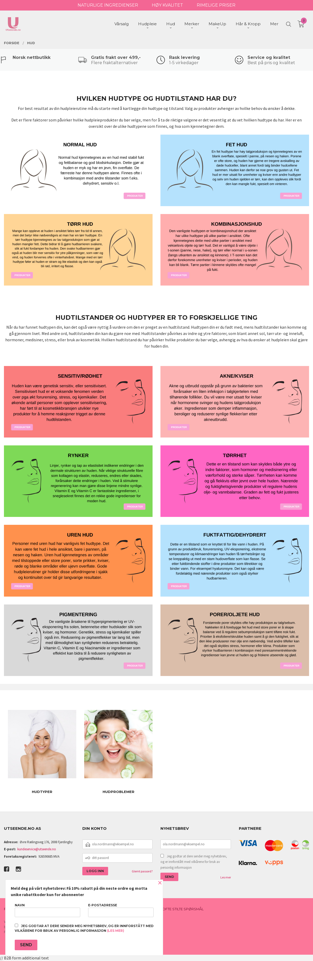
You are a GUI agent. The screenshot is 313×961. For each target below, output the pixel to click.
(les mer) (115, 931)
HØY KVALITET (167, 5)
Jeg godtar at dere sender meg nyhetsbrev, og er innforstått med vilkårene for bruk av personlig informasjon (193, 862)
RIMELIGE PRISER (216, 5)
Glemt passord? (142, 871)
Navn (47, 910)
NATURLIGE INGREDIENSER (108, 5)
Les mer (225, 877)
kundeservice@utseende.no (36, 849)
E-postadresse (121, 910)
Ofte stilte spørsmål (183, 909)
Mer (274, 23)
